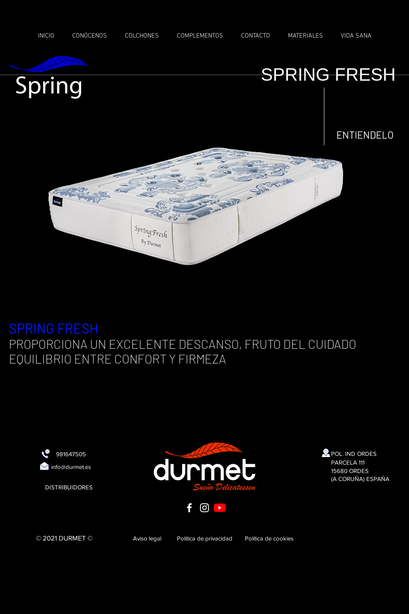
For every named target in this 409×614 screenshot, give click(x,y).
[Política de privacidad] (204, 538)
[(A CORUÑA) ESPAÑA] (360, 479)
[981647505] (71, 454)
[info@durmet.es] (71, 467)
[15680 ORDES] (350, 471)
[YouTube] (220, 508)
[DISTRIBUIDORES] (68, 487)
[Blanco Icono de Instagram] (204, 508)
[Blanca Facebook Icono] (189, 508)
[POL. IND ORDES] (354, 453)
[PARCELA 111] (348, 462)
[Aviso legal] (147, 538)
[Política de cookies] (269, 538)
